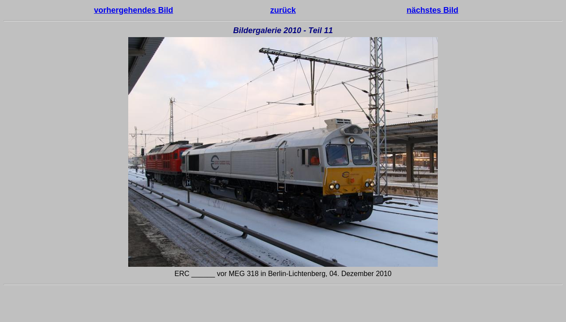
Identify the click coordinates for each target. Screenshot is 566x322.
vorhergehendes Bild (133, 10)
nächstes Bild (433, 10)
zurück (283, 10)
